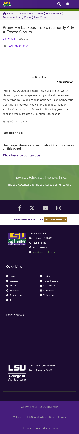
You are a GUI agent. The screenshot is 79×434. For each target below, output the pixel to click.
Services (12, 280)
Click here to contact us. (22, 155)
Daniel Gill (9, 38)
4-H (9, 300)
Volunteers (47, 295)
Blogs (52, 417)
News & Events (49, 280)
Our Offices (47, 285)
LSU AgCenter (17, 45)
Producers (13, 290)
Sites (11, 13)
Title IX (46, 428)
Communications (26, 13)
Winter (27, 17)
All (27, 45)
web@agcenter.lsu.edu (44, 251)
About (11, 285)
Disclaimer (26, 428)
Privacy (62, 417)
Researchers (14, 295)
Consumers (47, 290)
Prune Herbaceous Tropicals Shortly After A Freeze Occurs (39, 29)
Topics (45, 276)
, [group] (16, 45)
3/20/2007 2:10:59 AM (16, 121)
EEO (38, 428)
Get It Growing (54, 13)
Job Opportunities (36, 417)
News (40, 13)
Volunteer (18, 417)
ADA (55, 428)
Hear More (40, 17)
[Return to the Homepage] (4, 13)
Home (11, 276)
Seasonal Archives (12, 17)
